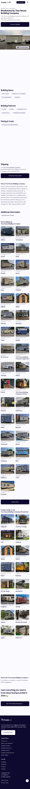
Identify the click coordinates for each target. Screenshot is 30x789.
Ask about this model (15, 175)
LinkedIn (2, 769)
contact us (8, 682)
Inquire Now (15, 502)
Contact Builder (15, 24)
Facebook (2, 764)
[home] (6, 2)
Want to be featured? (7, 743)
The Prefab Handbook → (20, 2)
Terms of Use (4, 780)
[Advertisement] (15, 69)
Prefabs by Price (5, 750)
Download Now (8, 732)
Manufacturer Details (8, 215)
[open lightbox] (15, 40)
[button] (27, 2)
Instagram (2, 762)
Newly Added (4, 755)
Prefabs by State (5, 745)
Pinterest (2, 766)
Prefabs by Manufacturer (7, 752)
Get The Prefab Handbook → (15, 703)
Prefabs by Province (6, 748)
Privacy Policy (4, 782)
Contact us (4, 741)
